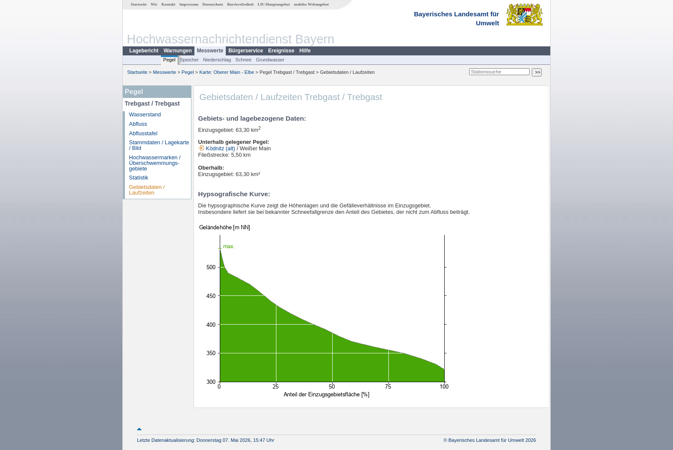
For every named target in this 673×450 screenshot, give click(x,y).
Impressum (188, 4)
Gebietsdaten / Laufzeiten (147, 190)
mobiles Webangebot (311, 4)
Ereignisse (281, 51)
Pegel (169, 59)
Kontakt (168, 4)
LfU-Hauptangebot (274, 4)
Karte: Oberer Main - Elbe (227, 72)
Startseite (139, 4)
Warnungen (178, 51)
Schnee (243, 59)
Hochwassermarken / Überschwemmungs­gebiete (155, 163)
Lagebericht (143, 51)
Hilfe (305, 51)
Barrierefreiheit (240, 4)
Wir (154, 4)
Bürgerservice (245, 51)
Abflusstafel (143, 133)
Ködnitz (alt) (216, 148)
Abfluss (138, 124)
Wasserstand (145, 114)
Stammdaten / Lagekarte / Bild (159, 145)
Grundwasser (270, 59)
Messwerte (210, 51)
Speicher (189, 59)
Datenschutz (212, 4)
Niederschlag (217, 59)
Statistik (139, 177)
